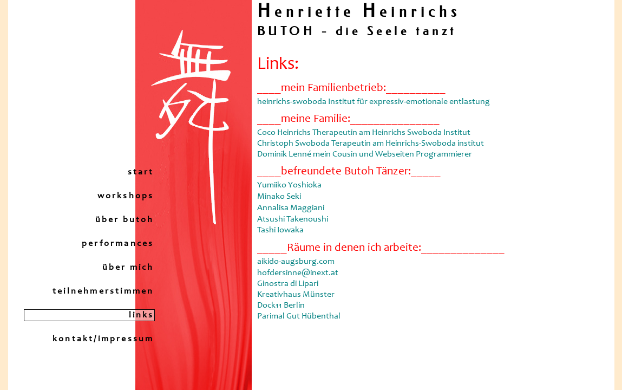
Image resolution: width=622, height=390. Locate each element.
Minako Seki (279, 196)
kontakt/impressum (103, 339)
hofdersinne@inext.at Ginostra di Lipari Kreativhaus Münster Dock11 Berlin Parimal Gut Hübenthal (299, 295)
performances (118, 243)
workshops (125, 196)
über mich (128, 267)
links (141, 315)
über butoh (124, 220)
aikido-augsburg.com (296, 261)
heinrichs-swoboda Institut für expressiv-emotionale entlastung (373, 102)
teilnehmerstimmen (103, 291)
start (141, 172)
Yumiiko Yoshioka (289, 185)
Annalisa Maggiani (290, 208)
